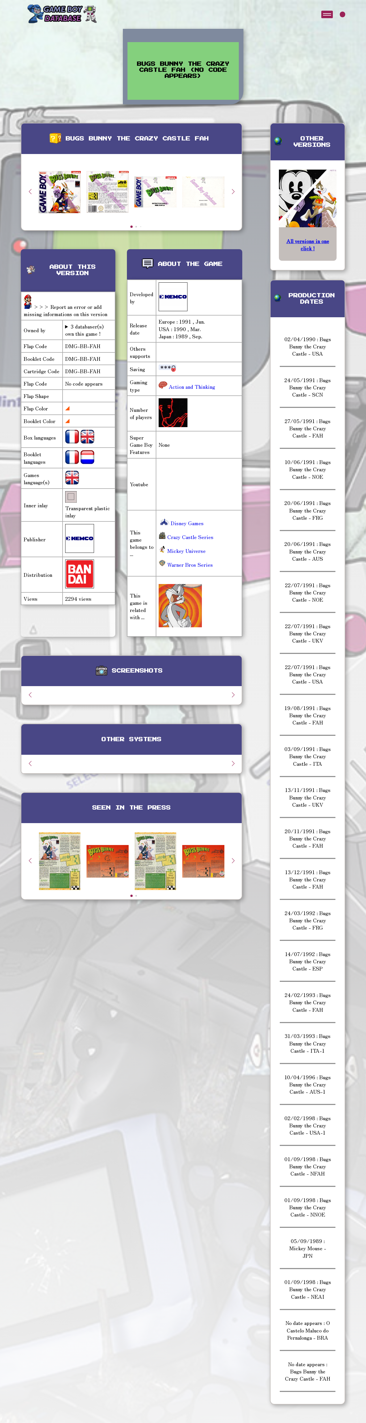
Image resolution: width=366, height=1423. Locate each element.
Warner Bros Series (186, 564)
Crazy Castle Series (186, 536)
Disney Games (181, 523)
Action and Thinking (191, 386)
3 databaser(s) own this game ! (84, 330)
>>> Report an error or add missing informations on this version (65, 310)
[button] (233, 191)
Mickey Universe (182, 550)
